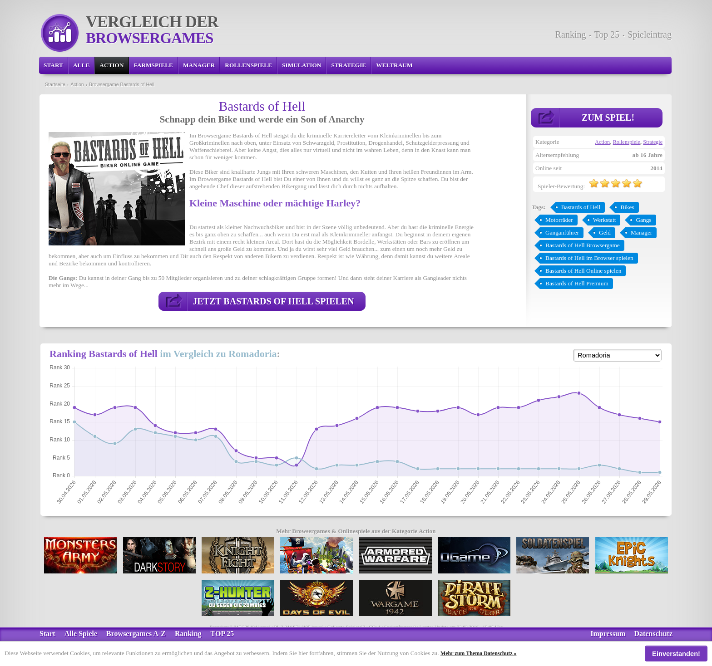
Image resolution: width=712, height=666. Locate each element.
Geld (605, 232)
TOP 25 (222, 633)
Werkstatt (604, 219)
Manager (199, 65)
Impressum (607, 633)
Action (111, 65)
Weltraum (394, 65)
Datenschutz (653, 633)
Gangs (643, 219)
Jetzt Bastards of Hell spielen (273, 301)
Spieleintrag (650, 34)
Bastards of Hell (581, 207)
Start (53, 65)
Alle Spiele (80, 633)
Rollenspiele (248, 65)
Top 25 (607, 34)
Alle (81, 65)
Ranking (570, 34)
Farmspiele (153, 65)
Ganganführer (562, 232)
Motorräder (559, 219)
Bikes (627, 207)
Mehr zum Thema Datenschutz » (478, 653)
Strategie (348, 65)
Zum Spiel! (608, 117)
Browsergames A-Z (136, 633)
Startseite (55, 84)
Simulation (301, 65)
